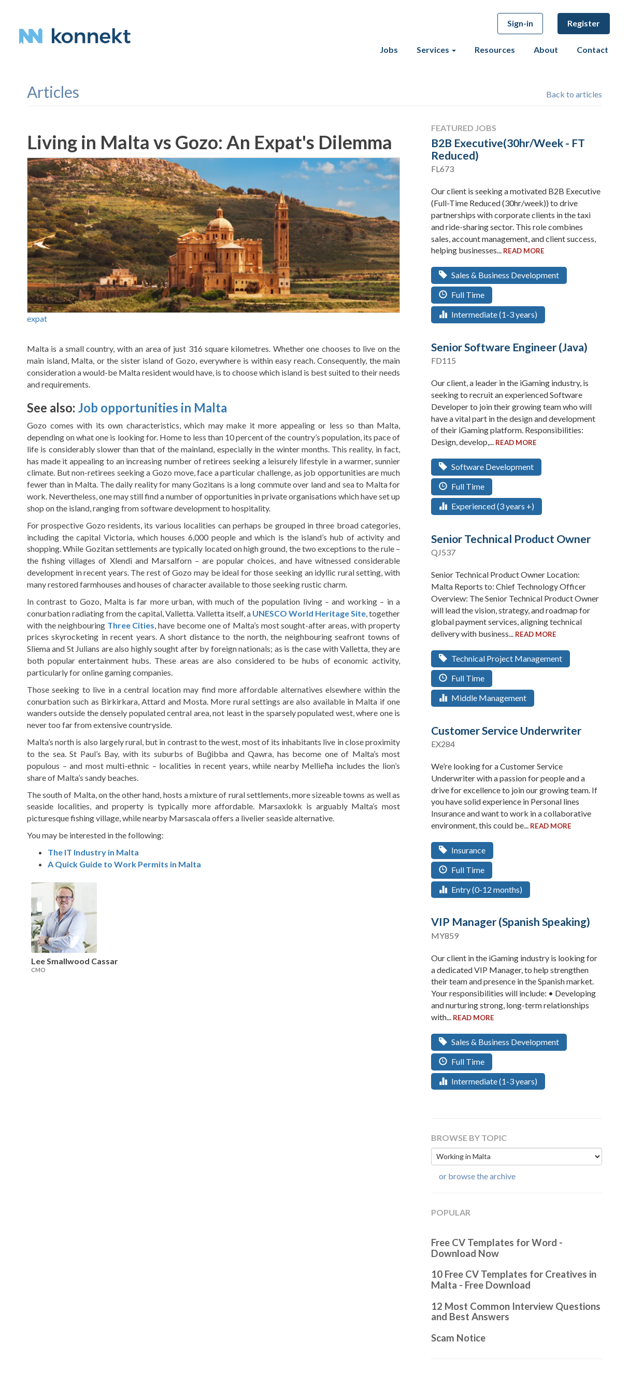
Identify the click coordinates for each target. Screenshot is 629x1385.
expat (37, 318)
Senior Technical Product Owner (511, 539)
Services (436, 49)
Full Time (461, 294)
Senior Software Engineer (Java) (509, 347)
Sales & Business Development (499, 275)
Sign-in (520, 23)
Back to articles (574, 94)
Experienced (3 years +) (486, 506)
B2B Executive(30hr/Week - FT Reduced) (508, 149)
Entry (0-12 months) (480, 889)
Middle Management (482, 698)
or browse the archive (477, 1176)
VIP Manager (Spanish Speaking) (510, 922)
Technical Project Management (500, 658)
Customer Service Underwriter (506, 730)
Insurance (462, 850)
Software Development (486, 467)
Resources (495, 49)
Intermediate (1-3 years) (488, 314)
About (546, 49)
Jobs (389, 49)
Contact (592, 49)
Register (583, 23)
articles (53, 91)
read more (524, 251)
